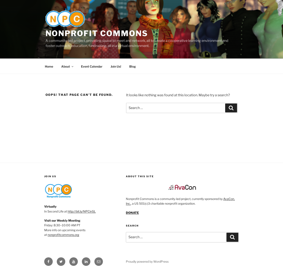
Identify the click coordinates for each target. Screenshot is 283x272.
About (67, 66)
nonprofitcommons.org (63, 235)
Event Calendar (91, 66)
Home (49, 66)
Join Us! (116, 66)
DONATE (132, 212)
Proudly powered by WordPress (147, 261)
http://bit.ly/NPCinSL (82, 211)
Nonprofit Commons (97, 33)
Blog (132, 66)
